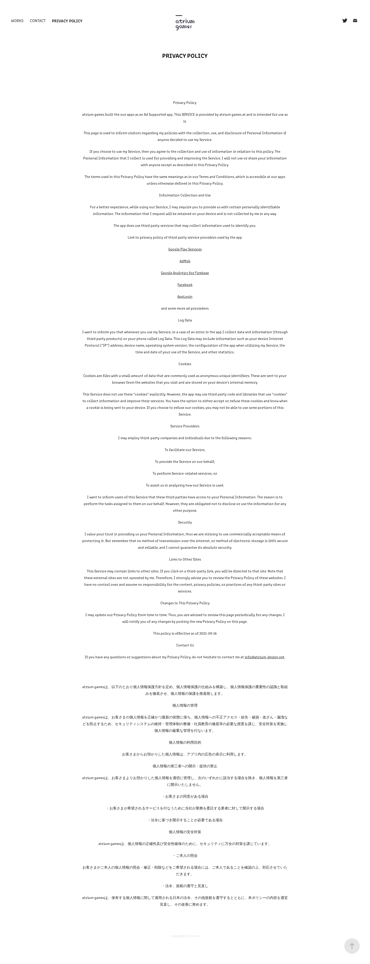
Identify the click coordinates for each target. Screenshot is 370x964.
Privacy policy (67, 20)
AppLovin (184, 296)
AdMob (185, 260)
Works (17, 20)
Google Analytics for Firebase (185, 272)
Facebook (185, 284)
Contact (38, 20)
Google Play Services (185, 249)
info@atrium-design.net (264, 656)
